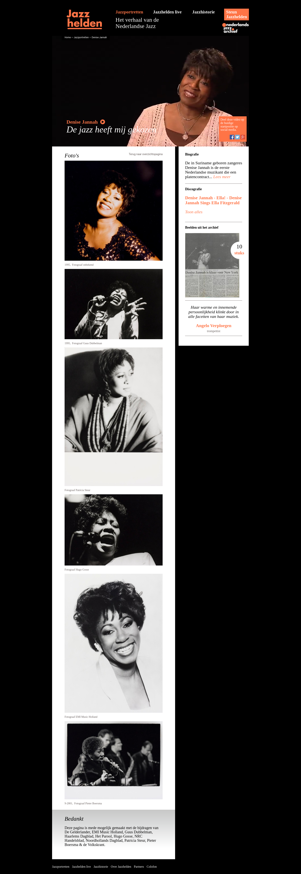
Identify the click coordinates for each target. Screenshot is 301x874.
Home (68, 37)
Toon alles (193, 211)
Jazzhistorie (203, 12)
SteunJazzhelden (236, 14)
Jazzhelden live (167, 12)
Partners (139, 866)
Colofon (152, 866)
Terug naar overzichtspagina (146, 154)
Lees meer (221, 176)
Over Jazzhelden (121, 866)
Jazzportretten (129, 12)
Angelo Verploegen (213, 325)
